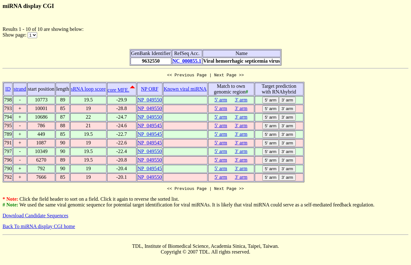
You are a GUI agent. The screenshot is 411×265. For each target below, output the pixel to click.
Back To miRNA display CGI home (39, 228)
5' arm (220, 100)
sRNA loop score (88, 90)
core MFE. (118, 91)
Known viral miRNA (185, 90)
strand (20, 90)
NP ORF (149, 90)
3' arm (241, 100)
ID (8, 90)
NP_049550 (150, 100)
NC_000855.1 (186, 61)
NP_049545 (150, 126)
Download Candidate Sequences (35, 217)
